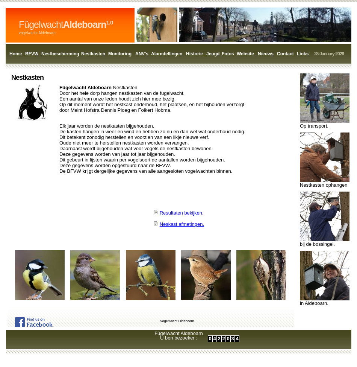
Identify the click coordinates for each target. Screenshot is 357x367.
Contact (285, 53)
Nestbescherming (60, 53)
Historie (194, 53)
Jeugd (212, 53)
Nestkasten (93, 53)
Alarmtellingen (166, 53)
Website (245, 53)
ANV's (141, 53)
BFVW (31, 53)
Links (303, 53)
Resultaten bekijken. (182, 213)
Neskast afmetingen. (182, 224)
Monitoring (120, 53)
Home (15, 53)
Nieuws (266, 53)
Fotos (228, 53)
